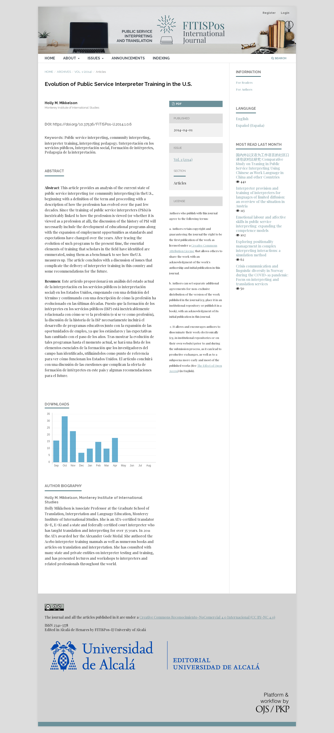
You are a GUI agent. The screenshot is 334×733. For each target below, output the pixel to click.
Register (269, 12)
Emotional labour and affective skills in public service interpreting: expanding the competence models (261, 224)
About (70, 58)
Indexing (161, 58)
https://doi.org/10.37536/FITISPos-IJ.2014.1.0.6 (92, 124)
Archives (64, 71)
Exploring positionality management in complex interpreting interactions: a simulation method (258, 248)
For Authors (244, 89)
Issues (94, 58)
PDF (178, 103)
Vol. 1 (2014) (83, 71)
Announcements (128, 58)
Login (285, 12)
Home (50, 58)
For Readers (244, 82)
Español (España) (250, 125)
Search (278, 58)
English (242, 118)
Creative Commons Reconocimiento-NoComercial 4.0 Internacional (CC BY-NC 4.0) (207, 617)
